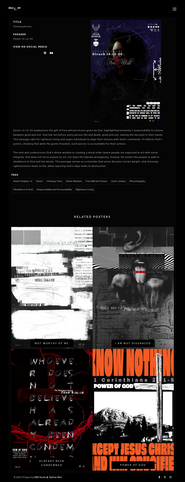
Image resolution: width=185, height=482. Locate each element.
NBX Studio (40, 477)
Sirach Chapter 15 (22, 181)
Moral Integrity (137, 181)
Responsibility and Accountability (54, 189)
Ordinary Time (54, 181)
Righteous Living (85, 189)
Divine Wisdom (74, 181)
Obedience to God (23, 189)
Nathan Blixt (55, 477)
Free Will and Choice (96, 181)
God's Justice (118, 181)
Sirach (39, 181)
